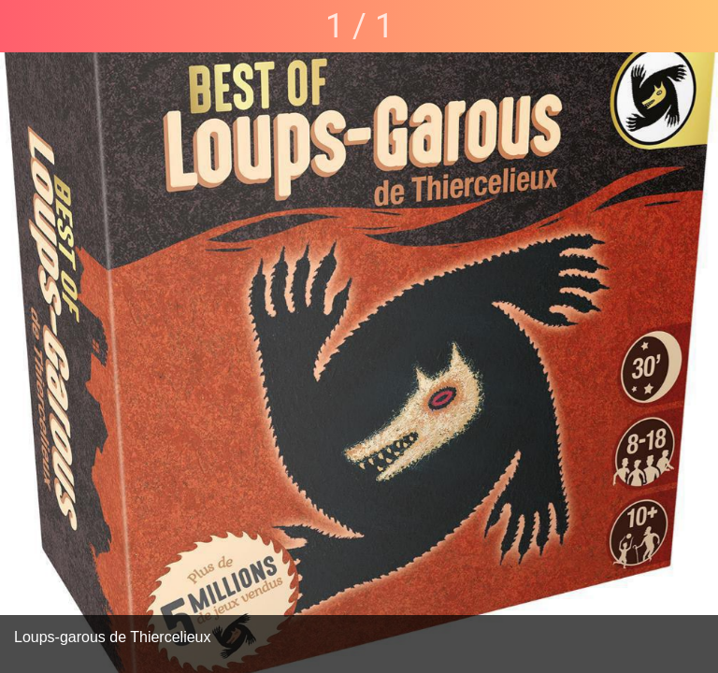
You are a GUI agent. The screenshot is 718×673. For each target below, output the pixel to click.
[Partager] (691, 26)
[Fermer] (26, 26)
